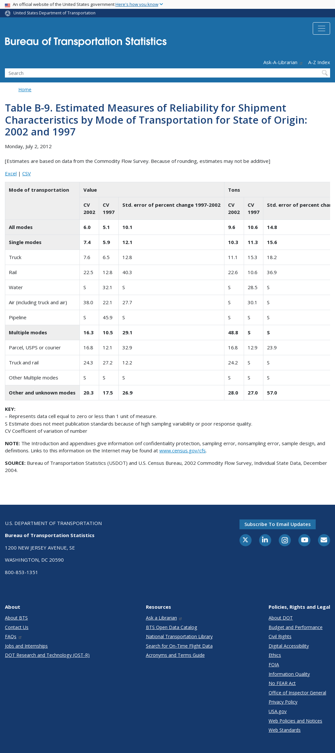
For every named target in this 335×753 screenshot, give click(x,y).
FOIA (274, 664)
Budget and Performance (296, 627)
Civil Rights (280, 636)
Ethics (275, 655)
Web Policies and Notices (295, 721)
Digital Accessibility (289, 646)
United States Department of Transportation (54, 13)
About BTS (16, 618)
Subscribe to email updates (277, 524)
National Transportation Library (179, 636)
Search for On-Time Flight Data (179, 646)
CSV (26, 173)
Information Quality (289, 674)
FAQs (13, 636)
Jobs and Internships (26, 646)
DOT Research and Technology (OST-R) (47, 655)
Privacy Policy (283, 702)
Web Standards (285, 730)
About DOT (281, 618)
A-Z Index (319, 62)
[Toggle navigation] (321, 28)
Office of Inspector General (297, 693)
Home (24, 89)
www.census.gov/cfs (182, 450)
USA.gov (278, 711)
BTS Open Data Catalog (171, 627)
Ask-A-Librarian (283, 62)
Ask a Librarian (164, 618)
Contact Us (16, 627)
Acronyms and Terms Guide (175, 655)
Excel (11, 173)
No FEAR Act (282, 683)
